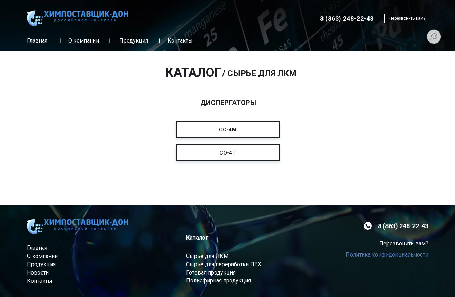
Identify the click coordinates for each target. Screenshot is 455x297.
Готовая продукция (211, 272)
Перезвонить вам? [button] (407, 18)
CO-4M (227, 130)
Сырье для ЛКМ (207, 256)
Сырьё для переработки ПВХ (223, 264)
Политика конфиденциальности (387, 254)
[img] (77, 18)
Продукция (133, 40)
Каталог (197, 237)
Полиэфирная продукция (218, 280)
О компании (83, 40)
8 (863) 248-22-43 (403, 226)
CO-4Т (227, 153)
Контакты (180, 40)
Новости (38, 272)
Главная (37, 40)
